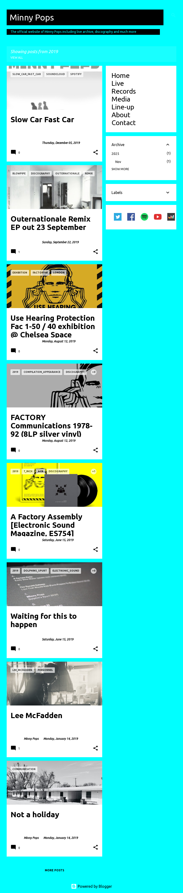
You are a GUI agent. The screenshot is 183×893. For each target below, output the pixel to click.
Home (121, 75)
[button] (95, 152)
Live (118, 83)
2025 (115, 154)
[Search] (173, 15)
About (121, 114)
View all (16, 57)
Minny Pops (32, 17)
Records (124, 91)
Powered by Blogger (91, 886)
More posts (54, 870)
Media (121, 99)
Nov (118, 162)
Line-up (123, 107)
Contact (124, 122)
